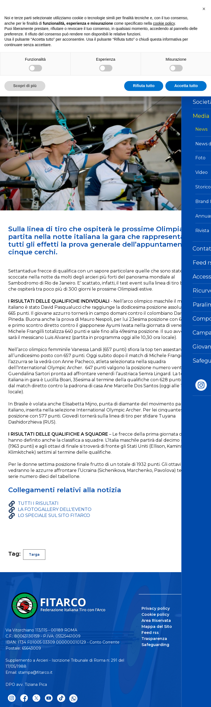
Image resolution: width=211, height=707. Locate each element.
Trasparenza (154, 638)
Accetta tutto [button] (186, 85)
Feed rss (150, 632)
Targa (34, 554)
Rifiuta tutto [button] (144, 85)
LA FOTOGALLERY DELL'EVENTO (54, 509)
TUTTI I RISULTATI (38, 503)
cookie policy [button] (164, 23)
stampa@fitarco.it (35, 672)
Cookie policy (155, 614)
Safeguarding (155, 644)
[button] (203, 8)
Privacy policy (155, 608)
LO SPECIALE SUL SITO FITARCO (54, 515)
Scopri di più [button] (25, 85)
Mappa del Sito (156, 626)
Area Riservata (156, 620)
